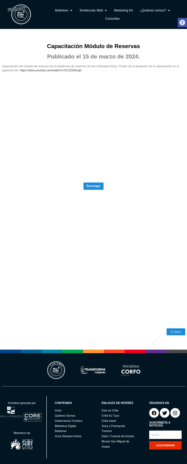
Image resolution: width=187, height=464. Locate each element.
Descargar (93, 185)
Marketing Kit (123, 10)
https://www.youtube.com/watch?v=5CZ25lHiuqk (50, 70)
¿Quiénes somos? (155, 10)
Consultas (112, 18)
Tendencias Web (93, 10)
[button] (182, 22)
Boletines (63, 10)
